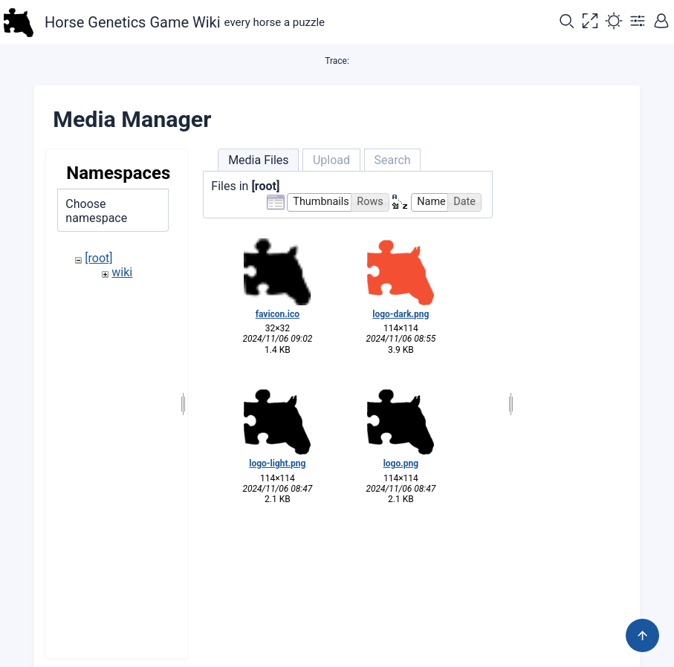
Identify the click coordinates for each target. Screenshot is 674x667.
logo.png (400, 463)
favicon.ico (277, 314)
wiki (121, 272)
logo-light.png (277, 463)
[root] (98, 258)
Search (392, 160)
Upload (331, 160)
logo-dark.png (400, 314)
